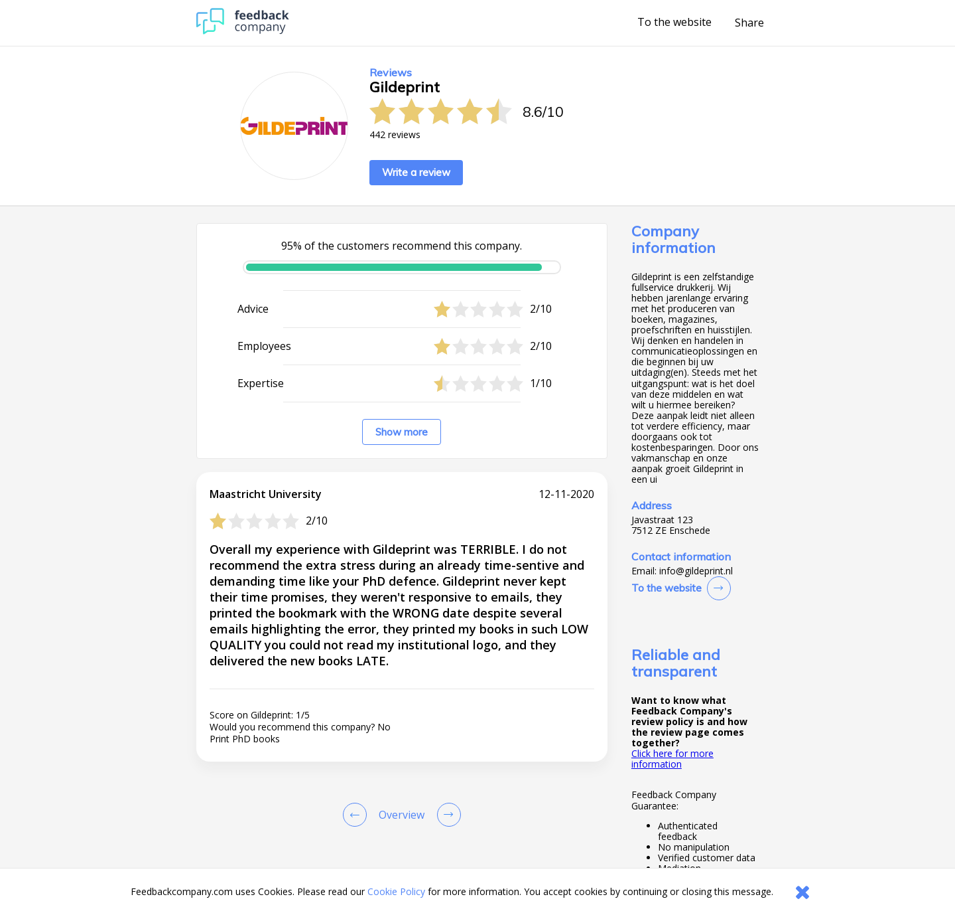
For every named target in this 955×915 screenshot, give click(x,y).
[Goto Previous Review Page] (357, 815)
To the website (674, 22)
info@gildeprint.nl (696, 571)
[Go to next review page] (446, 815)
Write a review (416, 172)
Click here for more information (672, 758)
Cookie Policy (396, 891)
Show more (401, 432)
